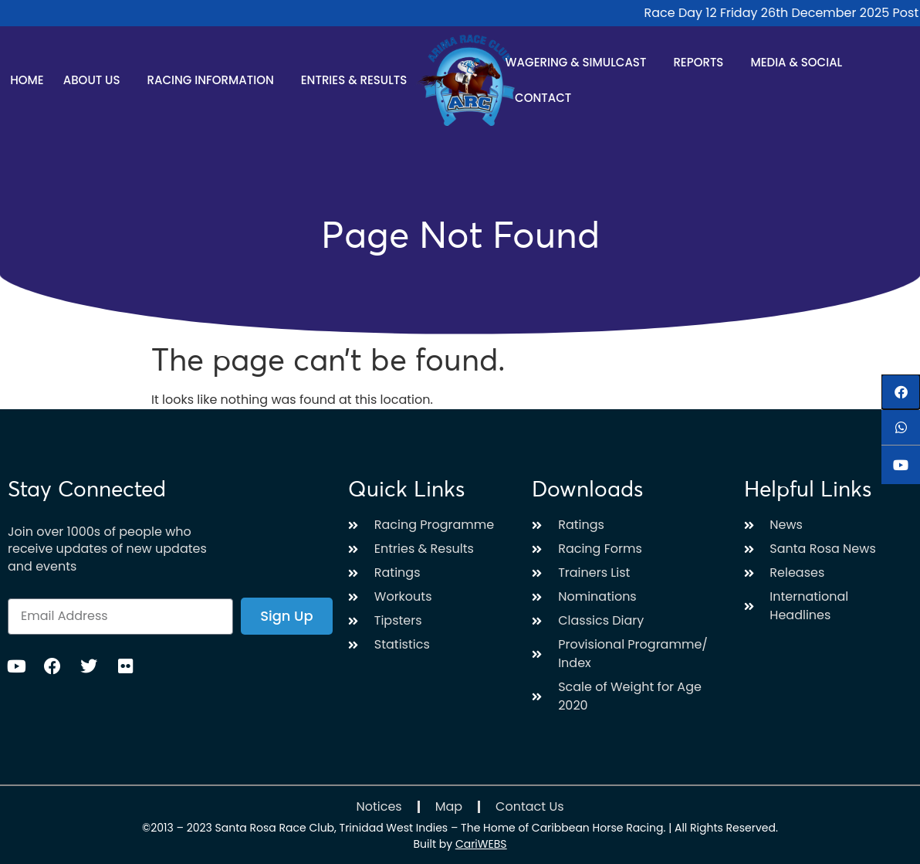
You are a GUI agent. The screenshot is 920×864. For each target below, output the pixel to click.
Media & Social (800, 62)
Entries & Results (358, 80)
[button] (900, 391)
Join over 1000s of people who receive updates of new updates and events (107, 549)
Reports (702, 62)
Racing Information (214, 80)
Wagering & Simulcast (580, 62)
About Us (95, 80)
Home (26, 80)
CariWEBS (481, 844)
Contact (543, 98)
